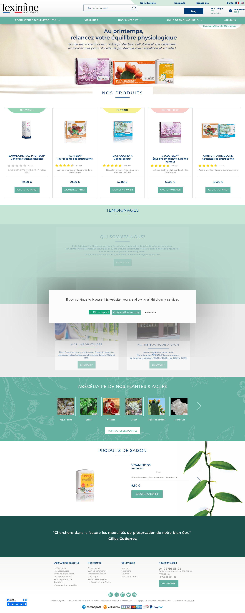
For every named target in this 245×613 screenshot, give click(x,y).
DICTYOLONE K (122, 157)
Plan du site (127, 600)
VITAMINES (91, 20)
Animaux (230, 20)
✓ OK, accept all (99, 312)
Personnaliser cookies (97, 579)
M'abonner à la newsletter (66, 585)
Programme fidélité (97, 574)
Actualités (58, 582)
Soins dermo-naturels (184, 20)
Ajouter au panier (27, 190)
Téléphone (126, 571)
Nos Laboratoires (61, 571)
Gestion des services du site (79, 600)
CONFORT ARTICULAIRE (218, 157)
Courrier (125, 574)
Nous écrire (168, 583)
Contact (231, 3)
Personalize (150, 312)
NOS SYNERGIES (130, 20)
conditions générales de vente (106, 600)
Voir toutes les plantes (122, 431)
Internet (125, 568)
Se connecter (94, 568)
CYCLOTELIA (170, 158)
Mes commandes (130, 576)
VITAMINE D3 (140, 465)
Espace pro (202, 3)
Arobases (190, 600)
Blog (193, 11)
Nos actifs (179, 3)
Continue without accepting (126, 312)
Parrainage (93, 576)
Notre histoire (148, 3)
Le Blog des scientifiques (99, 582)
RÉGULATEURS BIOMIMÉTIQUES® (37, 20)
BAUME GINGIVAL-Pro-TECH (27, 157)
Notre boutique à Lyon (64, 574)
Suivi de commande (97, 571)
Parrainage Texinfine (63, 579)
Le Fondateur (60, 568)
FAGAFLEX (74, 157)
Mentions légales (57, 600)
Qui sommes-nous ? (63, 576)
